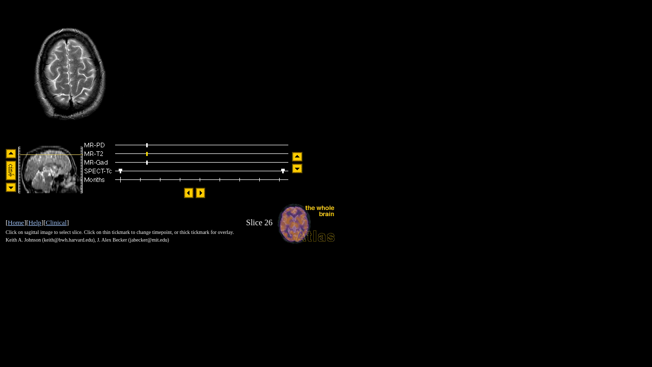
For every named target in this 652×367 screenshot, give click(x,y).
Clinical (56, 222)
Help (35, 222)
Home (16, 222)
